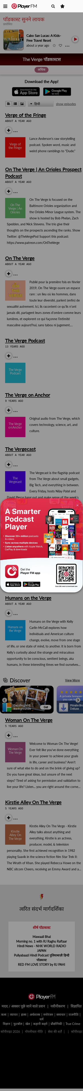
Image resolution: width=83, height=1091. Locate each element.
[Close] (77, 505)
